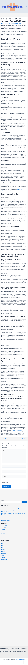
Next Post (24, 438)
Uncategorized (4, 559)
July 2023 (3, 529)
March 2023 (3, 537)
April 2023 (3, 535)
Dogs (2, 545)
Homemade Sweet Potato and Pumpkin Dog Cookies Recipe (13, 508)
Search (2, 500)
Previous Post (4, 438)
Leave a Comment (4, 23)
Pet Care (3, 551)
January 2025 (4, 525)
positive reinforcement (17, 430)
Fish (2, 547)
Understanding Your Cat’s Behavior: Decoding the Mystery (12, 516)
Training (3, 557)
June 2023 (3, 531)
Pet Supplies (3, 553)
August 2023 (3, 527)
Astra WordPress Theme (20, 659)
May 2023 (3, 533)
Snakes (2, 555)
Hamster (3, 549)
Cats (2, 543)
